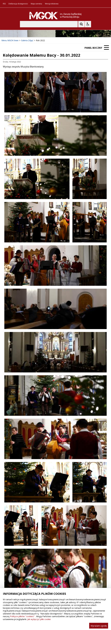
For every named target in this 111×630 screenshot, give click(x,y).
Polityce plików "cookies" (22, 616)
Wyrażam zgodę (99, 625)
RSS (4, 4)
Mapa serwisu (36, 4)
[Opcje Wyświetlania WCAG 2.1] (88, 24)
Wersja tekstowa (51, 4)
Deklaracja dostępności (18, 4)
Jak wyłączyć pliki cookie (39, 619)
